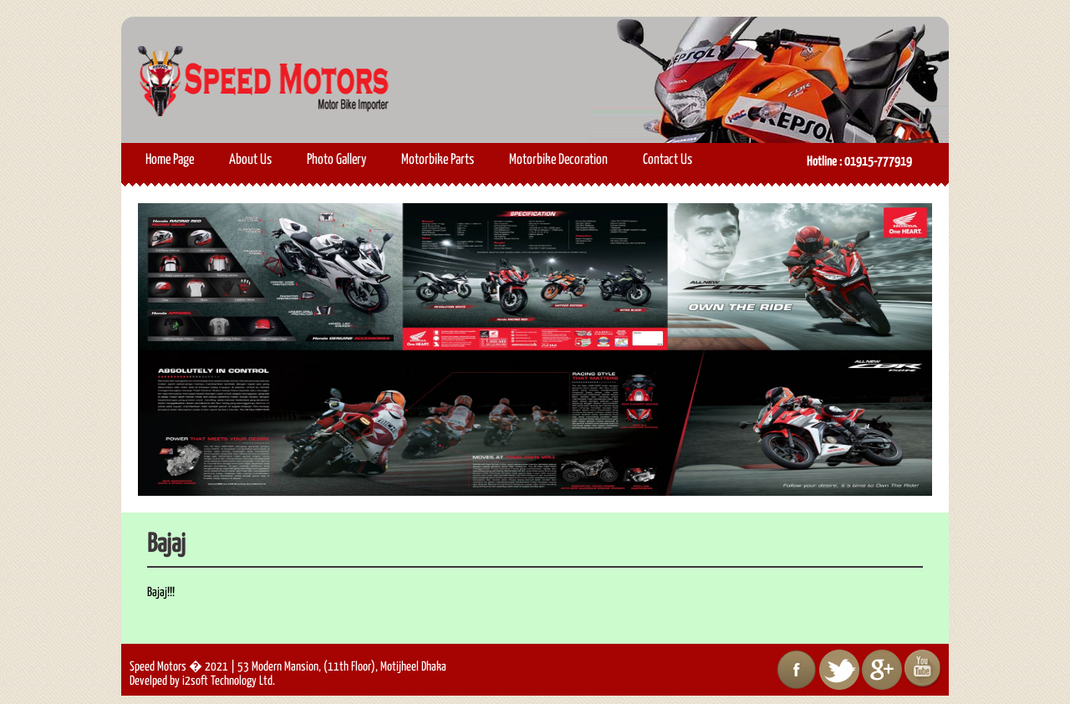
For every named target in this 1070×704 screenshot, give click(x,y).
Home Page (169, 160)
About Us (250, 160)
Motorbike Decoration (558, 160)
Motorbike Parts (437, 160)
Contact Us (667, 160)
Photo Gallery (336, 160)
